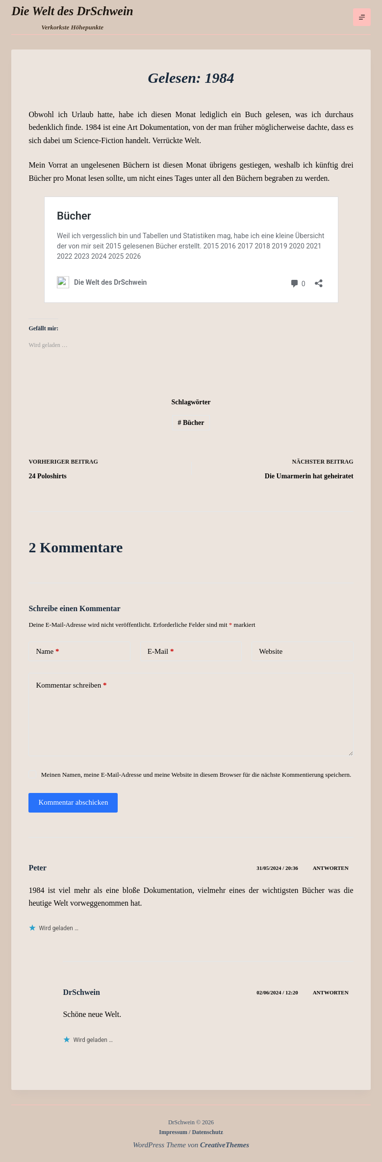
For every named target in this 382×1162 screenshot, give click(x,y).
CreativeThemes (224, 1145)
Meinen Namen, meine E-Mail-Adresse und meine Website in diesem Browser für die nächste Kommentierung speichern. (196, 774)
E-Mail (161, 651)
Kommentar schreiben (71, 685)
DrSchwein (81, 992)
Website (270, 651)
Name (47, 651)
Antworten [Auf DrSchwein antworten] (331, 992)
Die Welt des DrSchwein (72, 11)
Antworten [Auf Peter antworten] (331, 868)
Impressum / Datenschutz (191, 1132)
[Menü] (362, 17)
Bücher (191, 422)
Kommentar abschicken (73, 802)
